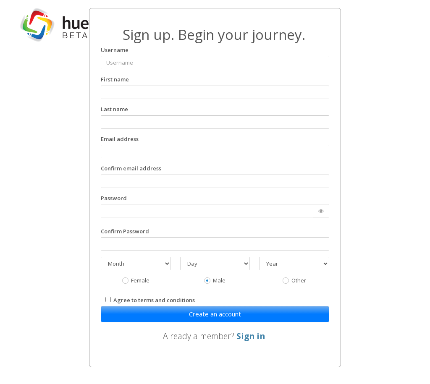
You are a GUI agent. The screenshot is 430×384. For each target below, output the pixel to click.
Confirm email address (131, 168)
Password (114, 198)
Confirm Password (125, 231)
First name (115, 79)
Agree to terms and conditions (154, 300)
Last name (114, 109)
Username (114, 50)
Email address (120, 139)
